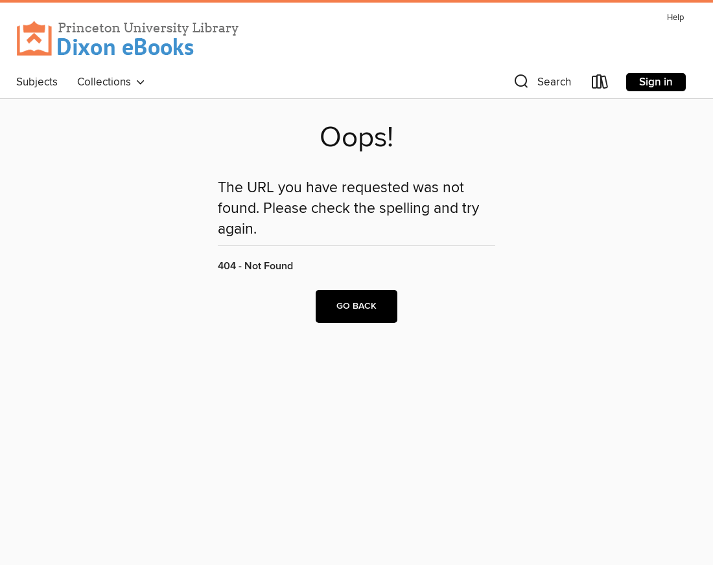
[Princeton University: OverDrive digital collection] (128, 39)
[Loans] (600, 84)
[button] (541, 84)
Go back (356, 306)
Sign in (656, 82)
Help (675, 18)
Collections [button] (111, 82)
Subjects (37, 82)
